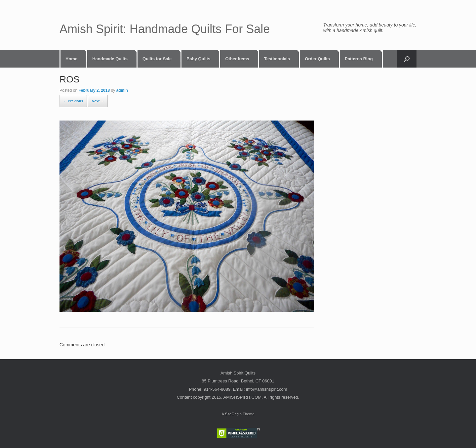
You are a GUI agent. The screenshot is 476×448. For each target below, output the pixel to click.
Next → (98, 101)
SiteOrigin (233, 414)
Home (71, 58)
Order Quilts (317, 58)
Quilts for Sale (157, 58)
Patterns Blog (359, 58)
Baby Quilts (198, 58)
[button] (406, 59)
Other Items (237, 58)
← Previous (73, 101)
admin (122, 90)
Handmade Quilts (110, 58)
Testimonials (277, 58)
